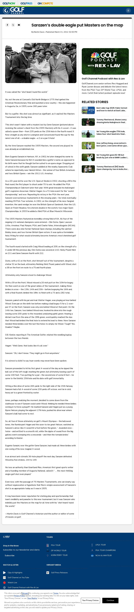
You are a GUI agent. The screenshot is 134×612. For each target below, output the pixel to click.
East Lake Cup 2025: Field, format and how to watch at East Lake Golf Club (111, 109)
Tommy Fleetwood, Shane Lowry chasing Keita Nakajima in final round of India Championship (111, 121)
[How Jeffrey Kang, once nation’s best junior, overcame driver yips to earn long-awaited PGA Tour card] (88, 145)
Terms (55, 593)
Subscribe (9, 555)
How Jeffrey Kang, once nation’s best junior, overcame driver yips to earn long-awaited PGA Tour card (111, 144)
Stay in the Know (11, 545)
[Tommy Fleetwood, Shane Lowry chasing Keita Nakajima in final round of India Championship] (88, 122)
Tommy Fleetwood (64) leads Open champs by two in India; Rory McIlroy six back (112, 168)
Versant (25, 593)
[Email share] (19, 25)
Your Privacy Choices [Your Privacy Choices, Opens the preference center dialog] (90, 600)
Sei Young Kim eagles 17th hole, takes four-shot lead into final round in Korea (110, 132)
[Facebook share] (7, 25)
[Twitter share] (13, 25)
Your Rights (32, 598)
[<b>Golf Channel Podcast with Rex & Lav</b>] (105, 61)
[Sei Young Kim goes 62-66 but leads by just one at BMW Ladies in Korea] (88, 157)
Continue (110, 600)
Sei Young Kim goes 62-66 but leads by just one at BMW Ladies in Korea (112, 156)
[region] (67, 601)
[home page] (13, 10)
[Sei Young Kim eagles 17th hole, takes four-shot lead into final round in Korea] (88, 134)
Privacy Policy (19, 596)
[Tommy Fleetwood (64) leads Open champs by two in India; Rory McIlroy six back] (88, 169)
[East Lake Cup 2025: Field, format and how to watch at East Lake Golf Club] (88, 110)
